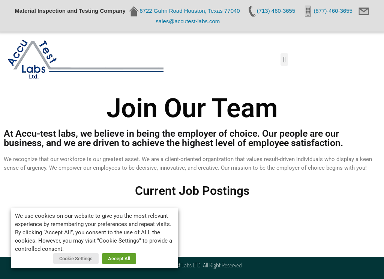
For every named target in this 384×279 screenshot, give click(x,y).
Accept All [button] (119, 258)
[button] (284, 59)
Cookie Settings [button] (76, 258)
